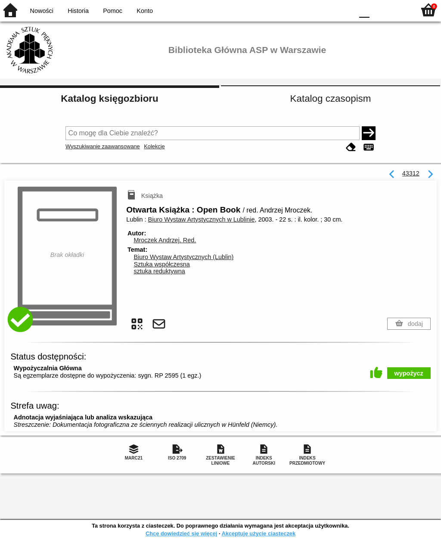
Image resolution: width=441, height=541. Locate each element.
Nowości (41, 10)
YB (326, 9)
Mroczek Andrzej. (165, 240)
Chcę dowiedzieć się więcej (181, 533)
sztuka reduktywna (159, 271)
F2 (399, 9)
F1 (379, 9)
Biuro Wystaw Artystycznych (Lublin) (183, 256)
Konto (145, 10)
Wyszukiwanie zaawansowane (102, 146)
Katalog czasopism (330, 98)
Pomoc (112, 10)
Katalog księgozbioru (109, 98)
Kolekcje (154, 146)
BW (309, 9)
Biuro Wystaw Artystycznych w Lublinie (201, 219)
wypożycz (408, 373)
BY (344, 9)
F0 (364, 9)
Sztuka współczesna (161, 264)
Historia (78, 10)
